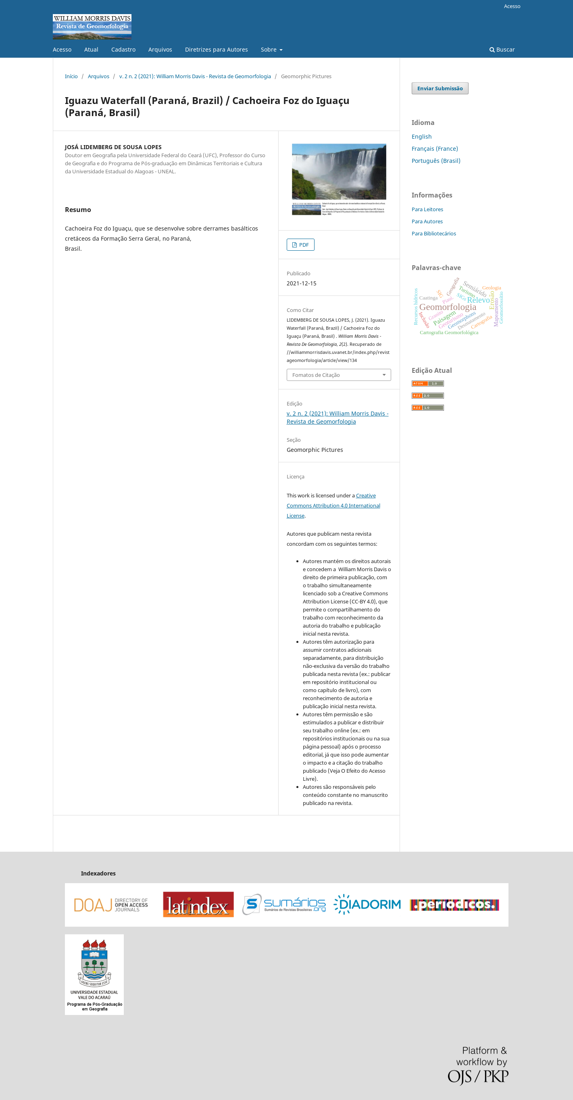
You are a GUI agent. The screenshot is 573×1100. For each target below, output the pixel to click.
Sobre (269, 49)
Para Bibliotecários (434, 233)
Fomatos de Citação (316, 374)
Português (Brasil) (436, 160)
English (422, 136)
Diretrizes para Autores (216, 49)
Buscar (502, 49)
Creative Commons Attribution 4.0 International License (333, 505)
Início (71, 76)
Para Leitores (427, 209)
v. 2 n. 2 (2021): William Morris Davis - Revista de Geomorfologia (195, 76)
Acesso (62, 49)
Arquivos (160, 49)
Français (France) (435, 148)
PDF (303, 244)
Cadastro (123, 49)
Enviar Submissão (440, 88)
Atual (91, 49)
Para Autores (427, 221)
